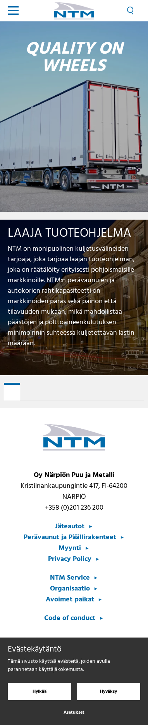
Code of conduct (69, 618)
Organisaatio (70, 588)
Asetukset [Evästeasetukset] (74, 716)
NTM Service (70, 577)
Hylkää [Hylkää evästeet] (39, 695)
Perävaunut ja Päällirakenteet (70, 537)
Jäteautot (69, 526)
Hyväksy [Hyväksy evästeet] (108, 695)
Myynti (70, 548)
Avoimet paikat (70, 599)
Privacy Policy (69, 559)
